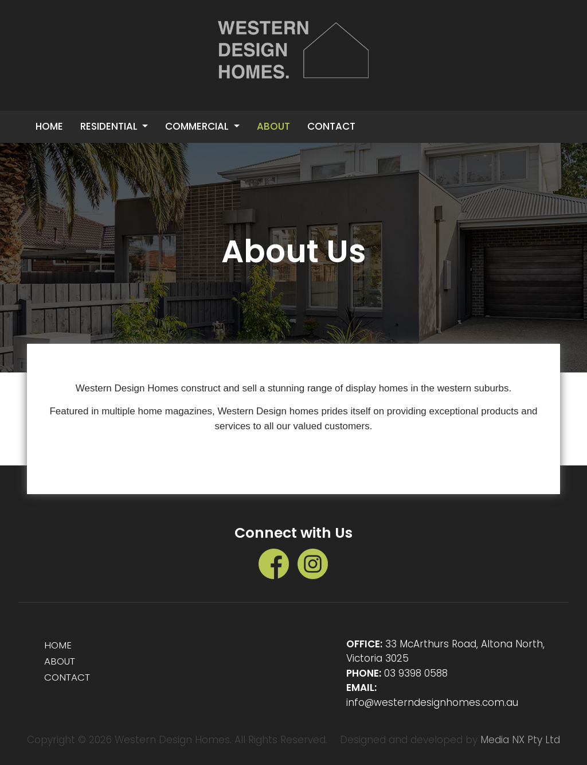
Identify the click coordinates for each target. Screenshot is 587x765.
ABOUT (273, 126)
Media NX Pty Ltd (520, 740)
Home (49, 126)
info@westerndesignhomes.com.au (432, 702)
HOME (58, 645)
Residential (110, 126)
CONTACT (331, 126)
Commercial (198, 126)
